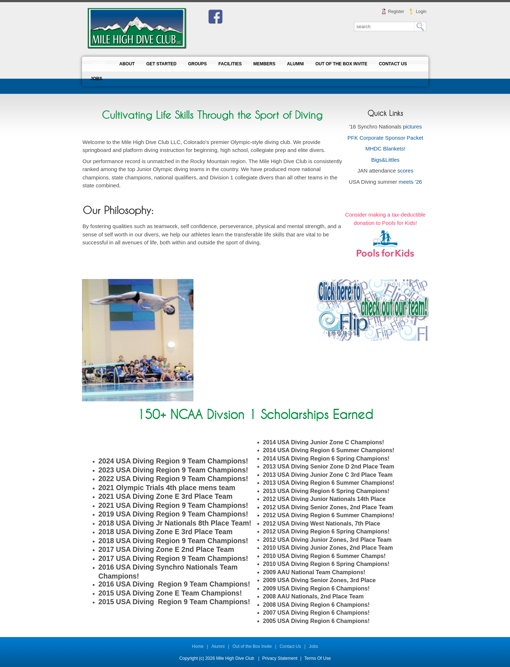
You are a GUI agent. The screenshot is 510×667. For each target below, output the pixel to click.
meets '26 (410, 182)
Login (421, 11)
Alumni (218, 646)
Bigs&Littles (385, 160)
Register (396, 11)
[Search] (384, 26)
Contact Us (290, 646)
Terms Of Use (317, 658)
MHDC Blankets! (385, 148)
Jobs (313, 646)
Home (198, 646)
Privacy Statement (279, 658)
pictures (412, 126)
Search (420, 26)
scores (405, 170)
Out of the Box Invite (252, 646)
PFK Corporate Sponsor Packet (385, 138)
